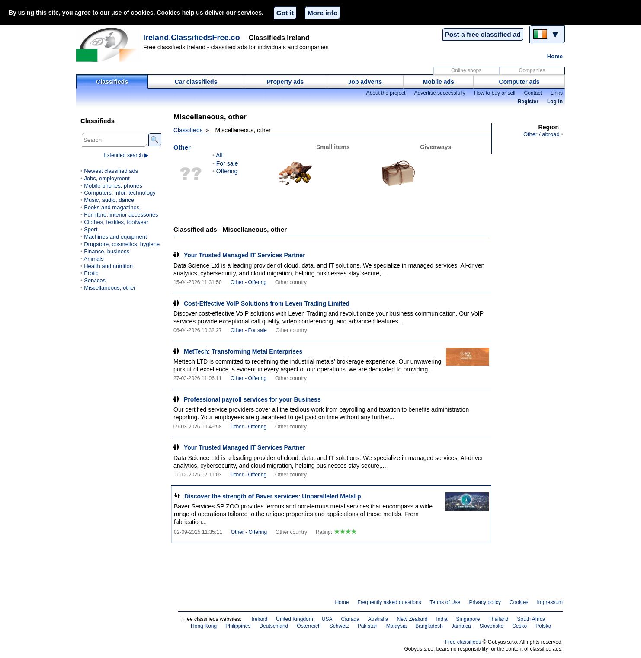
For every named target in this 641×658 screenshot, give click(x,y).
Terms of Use (445, 602)
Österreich (309, 626)
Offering (227, 171)
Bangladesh (429, 626)
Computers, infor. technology (120, 192)
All (219, 155)
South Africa (531, 619)
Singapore (468, 619)
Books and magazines (111, 207)
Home (555, 56)
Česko (519, 626)
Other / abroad (541, 134)
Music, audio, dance (109, 200)
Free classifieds (463, 642)
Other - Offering (248, 282)
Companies (532, 70)
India (441, 619)
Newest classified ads (111, 171)
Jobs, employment (107, 178)
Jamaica (461, 626)
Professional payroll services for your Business (252, 399)
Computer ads (519, 81)
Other (182, 147)
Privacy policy (485, 602)
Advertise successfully (439, 93)
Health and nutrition (108, 266)
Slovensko (492, 626)
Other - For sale (249, 330)
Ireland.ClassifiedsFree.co (191, 37)
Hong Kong (204, 626)
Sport (90, 229)
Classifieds (112, 81)
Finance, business (106, 251)
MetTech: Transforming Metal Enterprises (243, 351)
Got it (285, 12)
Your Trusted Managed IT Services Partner (244, 255)
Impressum (550, 602)
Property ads (285, 81)
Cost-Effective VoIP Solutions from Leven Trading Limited (266, 303)
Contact (533, 93)
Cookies (519, 602)
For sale (227, 163)
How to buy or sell (495, 93)
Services (95, 280)
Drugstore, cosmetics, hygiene (122, 244)
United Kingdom (294, 619)
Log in (555, 102)
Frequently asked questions (389, 602)
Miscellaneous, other (109, 287)
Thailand (498, 619)
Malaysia (396, 626)
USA (327, 619)
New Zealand (412, 619)
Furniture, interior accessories (121, 214)
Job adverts (365, 81)
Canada (350, 619)
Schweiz (339, 626)
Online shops (466, 70)
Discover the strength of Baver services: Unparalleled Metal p (272, 496)
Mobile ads (438, 81)
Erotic (91, 273)
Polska (543, 626)
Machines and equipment (115, 236)
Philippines (237, 626)
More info (322, 12)
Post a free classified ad (483, 34)
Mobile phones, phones (113, 185)
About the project (385, 93)
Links (557, 93)
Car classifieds (196, 81)
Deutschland (273, 626)
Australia (378, 619)
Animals (93, 259)
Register (528, 102)
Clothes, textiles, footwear (116, 222)
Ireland (259, 619)
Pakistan (368, 626)
